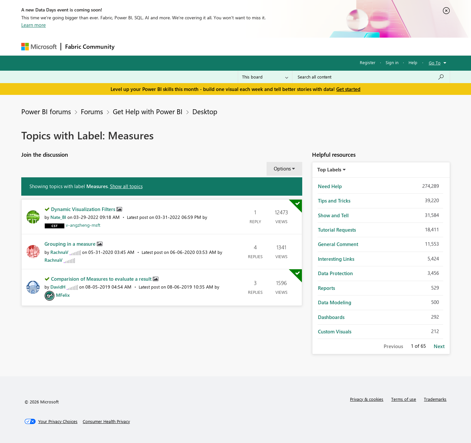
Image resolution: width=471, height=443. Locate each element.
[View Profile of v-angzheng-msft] (83, 225)
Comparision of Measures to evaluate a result (102, 278)
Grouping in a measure (70, 243)
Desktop (204, 111)
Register (367, 62)
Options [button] (282, 168)
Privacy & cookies (366, 399)
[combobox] (371, 77)
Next (439, 346)
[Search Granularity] (265, 77)
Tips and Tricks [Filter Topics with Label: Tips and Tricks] (334, 200)
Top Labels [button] (329, 169)
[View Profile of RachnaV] (59, 252)
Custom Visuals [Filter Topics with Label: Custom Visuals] (334, 331)
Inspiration (158, 46)
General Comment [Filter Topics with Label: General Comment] (338, 244)
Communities (214, 46)
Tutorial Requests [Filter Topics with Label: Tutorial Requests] (337, 229)
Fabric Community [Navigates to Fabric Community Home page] (89, 46)
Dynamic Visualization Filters (83, 209)
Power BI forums (46, 111)
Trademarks (435, 399)
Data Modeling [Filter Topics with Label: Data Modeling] (334, 302)
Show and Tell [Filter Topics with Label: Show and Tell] (333, 215)
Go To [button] (435, 62)
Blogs (243, 46)
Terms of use (403, 399)
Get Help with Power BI (148, 111)
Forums (129, 46)
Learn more (33, 25)
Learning (268, 46)
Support (296, 46)
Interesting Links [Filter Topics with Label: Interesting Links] (336, 259)
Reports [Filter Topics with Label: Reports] (326, 288)
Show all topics (126, 186)
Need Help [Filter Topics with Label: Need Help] (330, 186)
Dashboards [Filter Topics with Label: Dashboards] (331, 317)
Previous (393, 346)
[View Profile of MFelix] (63, 295)
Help (413, 62)
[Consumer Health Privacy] (106, 421)
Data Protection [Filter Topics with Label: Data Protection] (335, 273)
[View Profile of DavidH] (57, 287)
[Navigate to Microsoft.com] (39, 46)
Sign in (392, 62)
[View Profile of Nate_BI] (58, 217)
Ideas (185, 46)
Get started (348, 89)
